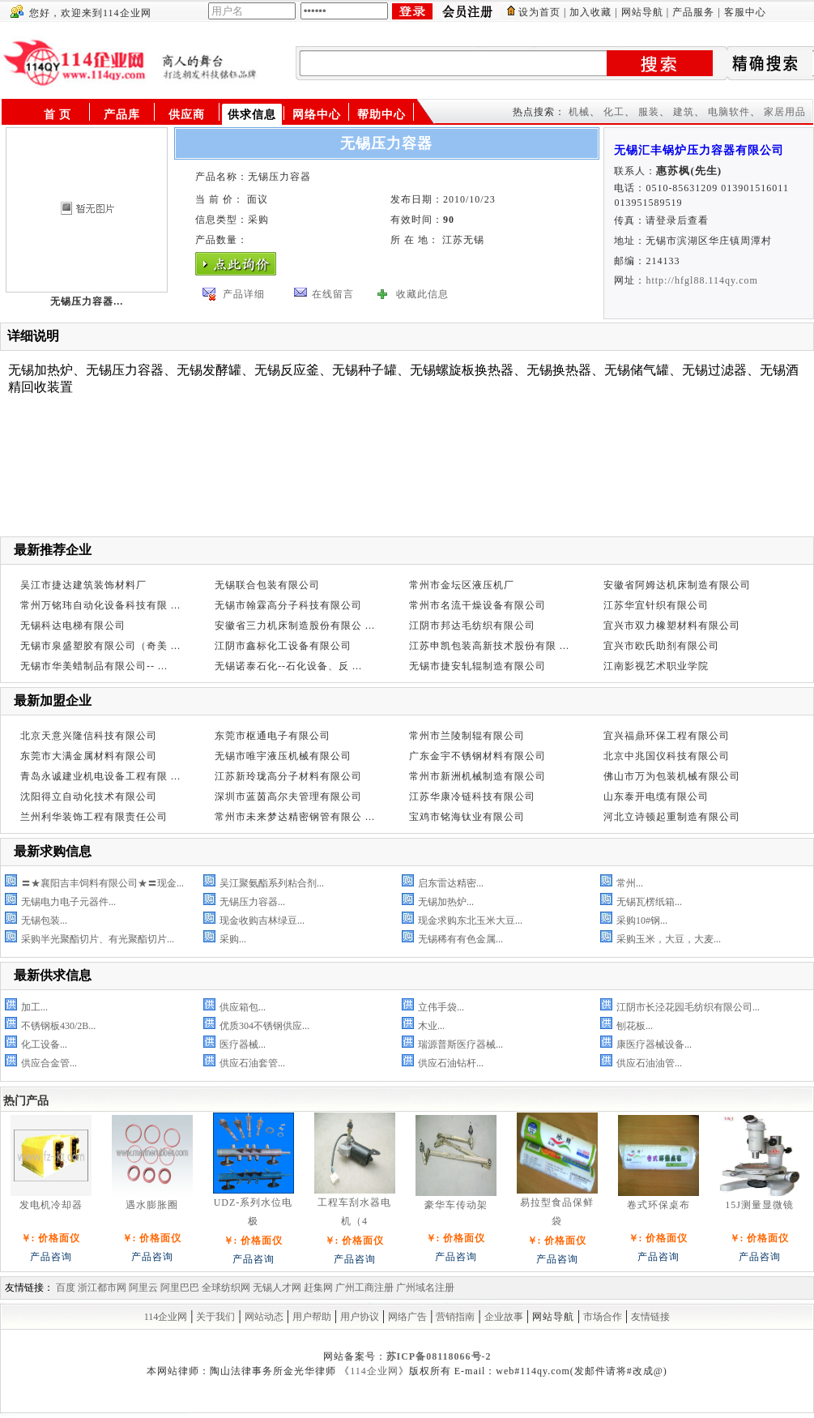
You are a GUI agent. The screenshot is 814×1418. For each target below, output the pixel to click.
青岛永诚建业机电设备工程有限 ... (100, 776)
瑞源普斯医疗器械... (460, 1044)
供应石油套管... (252, 1063)
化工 (613, 111)
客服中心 (745, 12)
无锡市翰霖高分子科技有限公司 (288, 605)
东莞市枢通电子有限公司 (272, 735)
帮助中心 (381, 115)
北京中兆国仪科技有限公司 (666, 756)
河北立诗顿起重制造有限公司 (671, 816)
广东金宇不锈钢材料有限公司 (477, 756)
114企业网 (166, 1316)
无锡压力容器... (252, 902)
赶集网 (318, 1287)
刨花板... (634, 1025)
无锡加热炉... (446, 902)
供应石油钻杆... (451, 1063)
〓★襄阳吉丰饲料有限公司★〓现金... (102, 883)
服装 (648, 111)
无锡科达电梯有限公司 (73, 625)
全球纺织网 (226, 1287)
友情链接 (650, 1316)
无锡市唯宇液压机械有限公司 (283, 756)
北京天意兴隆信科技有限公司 (88, 735)
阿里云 (143, 1287)
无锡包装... (44, 920)
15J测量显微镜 (759, 1205)
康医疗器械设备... (654, 1044)
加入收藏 (590, 12)
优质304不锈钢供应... (264, 1025)
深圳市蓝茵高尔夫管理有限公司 (288, 796)
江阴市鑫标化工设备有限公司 (283, 645)
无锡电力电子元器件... (68, 902)
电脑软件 (729, 111)
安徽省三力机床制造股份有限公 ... (295, 625)
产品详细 (244, 294)
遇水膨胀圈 (152, 1205)
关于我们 (215, 1316)
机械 (579, 111)
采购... (232, 939)
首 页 (58, 115)
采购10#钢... (641, 920)
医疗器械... (242, 1044)
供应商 (186, 115)
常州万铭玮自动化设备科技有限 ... (100, 605)
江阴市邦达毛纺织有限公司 (472, 625)
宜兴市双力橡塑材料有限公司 (671, 625)
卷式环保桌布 (658, 1205)
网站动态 (264, 1316)
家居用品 (785, 111)
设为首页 (539, 12)
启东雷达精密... (451, 883)
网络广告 (407, 1316)
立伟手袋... (441, 1007)
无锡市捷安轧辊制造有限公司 (477, 666)
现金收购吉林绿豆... (262, 920)
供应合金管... (49, 1063)
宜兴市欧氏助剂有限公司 (661, 645)
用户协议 (359, 1316)
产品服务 (693, 12)
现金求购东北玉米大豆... (470, 920)
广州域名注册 (425, 1287)
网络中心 (316, 115)
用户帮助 (311, 1316)
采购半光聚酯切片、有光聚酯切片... (97, 939)
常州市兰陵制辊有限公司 (467, 735)
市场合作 (602, 1316)
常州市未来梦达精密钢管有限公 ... (295, 816)
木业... (431, 1025)
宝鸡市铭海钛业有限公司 (467, 816)
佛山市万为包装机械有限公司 (671, 776)
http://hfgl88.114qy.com (701, 280)
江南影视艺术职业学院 (656, 666)
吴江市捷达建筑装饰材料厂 (83, 585)
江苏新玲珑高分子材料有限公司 (288, 776)
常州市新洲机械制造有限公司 (477, 776)
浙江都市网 (102, 1287)
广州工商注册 (364, 1287)
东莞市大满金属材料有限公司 (88, 756)
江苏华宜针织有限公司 (656, 605)
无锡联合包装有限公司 (267, 585)
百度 (65, 1287)
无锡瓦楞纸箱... (649, 902)
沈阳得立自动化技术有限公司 (88, 796)
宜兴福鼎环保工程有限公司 (666, 735)
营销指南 (455, 1316)
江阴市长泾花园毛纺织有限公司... (688, 1007)
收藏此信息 (422, 294)
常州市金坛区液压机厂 (461, 585)
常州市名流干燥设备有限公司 (477, 605)
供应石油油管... (649, 1063)
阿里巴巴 (179, 1287)
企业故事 (503, 1316)
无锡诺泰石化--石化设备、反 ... (288, 666)
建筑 (683, 111)
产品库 (122, 115)
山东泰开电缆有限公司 (656, 796)
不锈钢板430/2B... (58, 1025)
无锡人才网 (277, 1287)
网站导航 (642, 12)
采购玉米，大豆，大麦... (668, 939)
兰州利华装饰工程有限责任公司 (94, 816)
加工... (34, 1007)
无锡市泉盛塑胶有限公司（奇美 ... (100, 645)
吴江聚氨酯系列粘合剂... (271, 883)
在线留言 (333, 294)
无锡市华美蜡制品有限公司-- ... (94, 666)
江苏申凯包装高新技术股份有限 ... (489, 645)
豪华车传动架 (456, 1205)
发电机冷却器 (51, 1205)
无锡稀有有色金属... (460, 939)
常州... (629, 883)
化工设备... (44, 1044)
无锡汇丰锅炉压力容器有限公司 (699, 150)
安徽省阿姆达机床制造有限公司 (677, 585)
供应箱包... (242, 1007)
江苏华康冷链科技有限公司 (472, 796)
